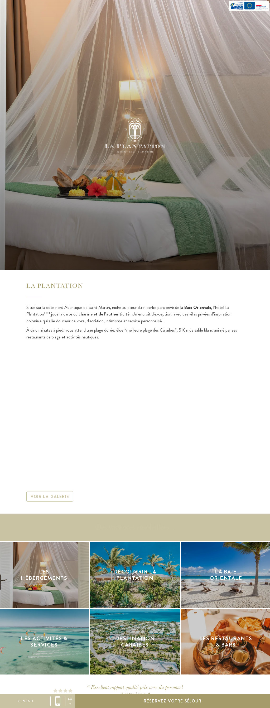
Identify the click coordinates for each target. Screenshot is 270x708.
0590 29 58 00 (58, 701)
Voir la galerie (50, 497)
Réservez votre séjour (172, 701)
